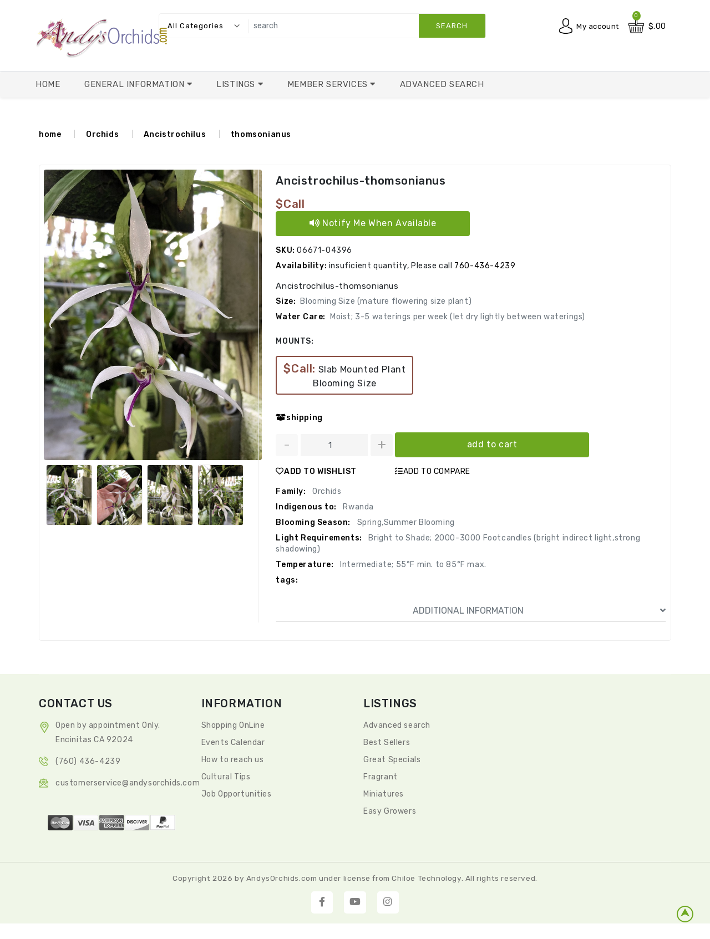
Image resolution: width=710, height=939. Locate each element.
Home (48, 84)
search (452, 26)
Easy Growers (389, 811)
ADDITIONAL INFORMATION (539, 611)
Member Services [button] (329, 84)
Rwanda (357, 507)
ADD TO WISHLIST (316, 471)
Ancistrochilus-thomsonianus (360, 180)
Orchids (102, 134)
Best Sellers (386, 742)
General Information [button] (135, 84)
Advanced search (396, 725)
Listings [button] (236, 84)
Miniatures (383, 794)
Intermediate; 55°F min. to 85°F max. (412, 564)
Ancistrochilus (175, 134)
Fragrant (380, 777)
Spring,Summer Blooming (405, 522)
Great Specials (391, 759)
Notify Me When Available (373, 223)
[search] (363, 26)
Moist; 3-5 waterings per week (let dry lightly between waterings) (457, 316)
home (50, 134)
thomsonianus (261, 134)
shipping (299, 417)
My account (596, 26)
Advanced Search (442, 84)
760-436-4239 (484, 266)
